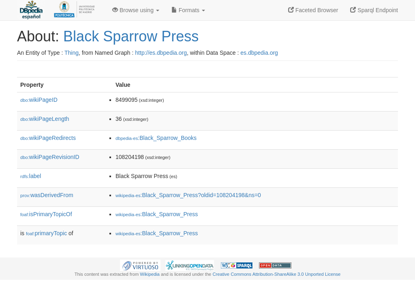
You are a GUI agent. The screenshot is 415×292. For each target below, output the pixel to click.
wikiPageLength (44, 119)
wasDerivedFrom (46, 195)
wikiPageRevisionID (49, 157)
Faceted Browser (313, 10)
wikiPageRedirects (48, 138)
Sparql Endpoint (374, 10)
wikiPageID (39, 100)
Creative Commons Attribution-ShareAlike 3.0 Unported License (276, 274)
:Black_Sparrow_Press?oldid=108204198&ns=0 (188, 195)
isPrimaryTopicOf (46, 214)
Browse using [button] (135, 10)
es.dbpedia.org (259, 52)
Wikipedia (150, 274)
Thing (71, 52)
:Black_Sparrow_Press (157, 214)
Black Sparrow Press (131, 36)
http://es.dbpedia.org (161, 52)
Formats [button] (188, 10)
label (30, 176)
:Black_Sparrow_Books (156, 138)
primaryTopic (46, 233)
